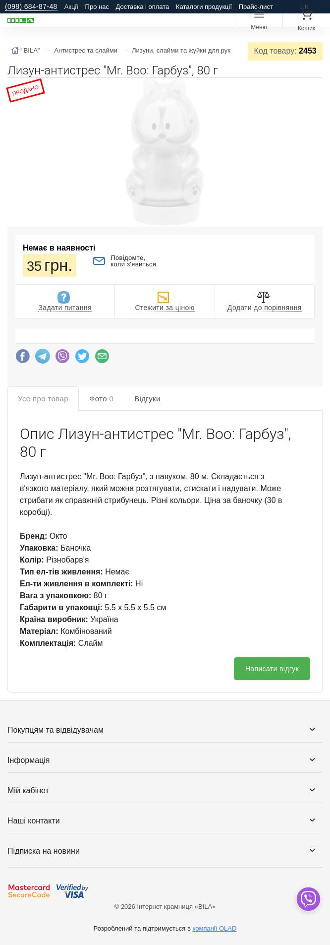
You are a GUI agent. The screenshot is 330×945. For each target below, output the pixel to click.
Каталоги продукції (204, 6)
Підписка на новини (43, 851)
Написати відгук (272, 669)
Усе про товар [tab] (43, 398)
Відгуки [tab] (147, 398)
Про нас (97, 6)
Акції (71, 6)
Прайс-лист (256, 6)
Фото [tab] (101, 398)
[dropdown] (308, 899)
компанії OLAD (214, 928)
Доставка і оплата (142, 6)
